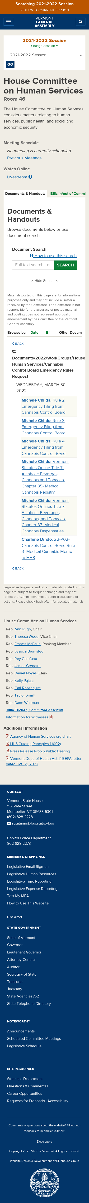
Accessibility (57, 1101)
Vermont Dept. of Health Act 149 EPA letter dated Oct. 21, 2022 (43, 761)
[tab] (26, 194)
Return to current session (44, 10)
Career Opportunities (24, 1093)
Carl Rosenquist (27, 688)
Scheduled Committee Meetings (34, 1038)
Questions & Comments (26, 1086)
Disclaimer (14, 917)
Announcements (21, 1031)
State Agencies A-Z (23, 996)
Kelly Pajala (23, 680)
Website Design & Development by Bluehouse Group (44, 1161)
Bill (49, 332)
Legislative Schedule (24, 1046)
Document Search (44, 253)
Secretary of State (22, 974)
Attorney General (21, 959)
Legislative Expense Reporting (32, 888)
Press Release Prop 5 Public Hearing (38, 751)
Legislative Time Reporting (29, 881)
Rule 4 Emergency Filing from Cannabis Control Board (44, 447)
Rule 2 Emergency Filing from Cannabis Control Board (44, 406)
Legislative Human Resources (31, 874)
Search (65, 265)
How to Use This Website (28, 903)
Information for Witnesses (29, 717)
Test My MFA (18, 896)
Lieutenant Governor (24, 952)
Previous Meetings (24, 158)
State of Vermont (21, 937)
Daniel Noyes (25, 673)
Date (34, 332)
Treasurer (15, 981)
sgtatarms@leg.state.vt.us (30, 823)
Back (17, 344)
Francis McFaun (27, 644)
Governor (15, 945)
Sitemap (14, 1078)
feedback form (33, 1131)
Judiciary (14, 989)
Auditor (13, 967)
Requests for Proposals (26, 1101)
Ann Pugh (22, 629)
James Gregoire (27, 665)
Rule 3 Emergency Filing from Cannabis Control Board (44, 427)
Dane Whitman (26, 702)
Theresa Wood (26, 636)
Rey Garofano (25, 658)
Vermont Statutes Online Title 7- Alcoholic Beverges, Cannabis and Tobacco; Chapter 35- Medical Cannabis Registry (45, 477)
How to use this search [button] (53, 256)
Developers (44, 1142)
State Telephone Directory (29, 1003)
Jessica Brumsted (28, 651)
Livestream (17, 177)
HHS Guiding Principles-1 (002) (33, 743)
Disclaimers (32, 1078)
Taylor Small (24, 695)
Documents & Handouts (25, 193)
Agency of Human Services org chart (38, 736)
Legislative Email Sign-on (28, 866)
